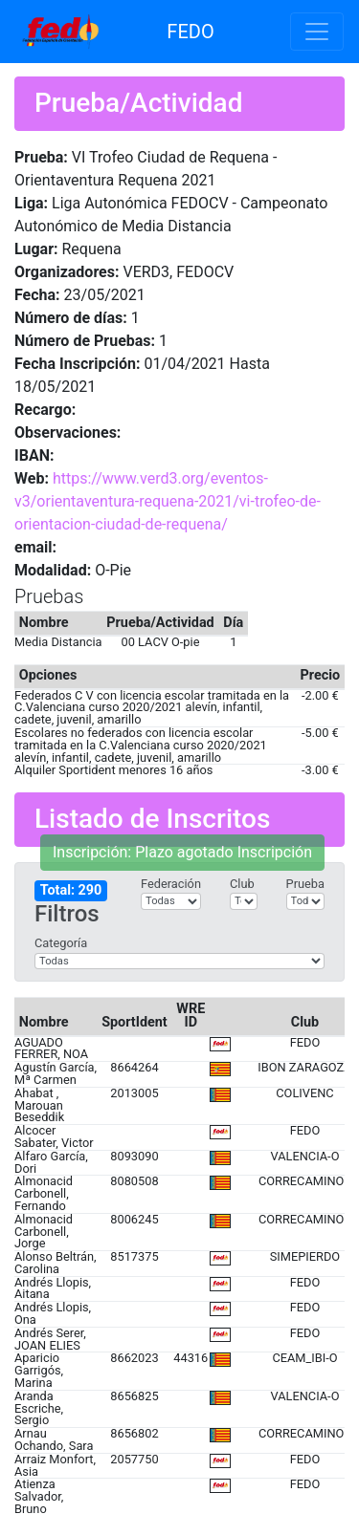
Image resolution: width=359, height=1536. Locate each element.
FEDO (190, 31)
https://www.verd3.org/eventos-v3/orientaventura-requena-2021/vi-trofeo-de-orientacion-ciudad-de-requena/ (167, 501)
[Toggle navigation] (317, 31)
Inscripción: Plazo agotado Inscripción (182, 852)
